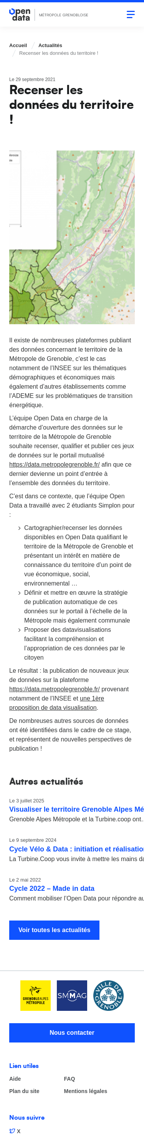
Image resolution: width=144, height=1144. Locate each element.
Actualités (50, 45)
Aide (15, 1079)
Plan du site (24, 1091)
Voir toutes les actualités (54, 930)
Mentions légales (86, 1091)
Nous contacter (72, 1032)
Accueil (18, 45)
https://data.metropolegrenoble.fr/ (54, 464)
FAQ (69, 1079)
